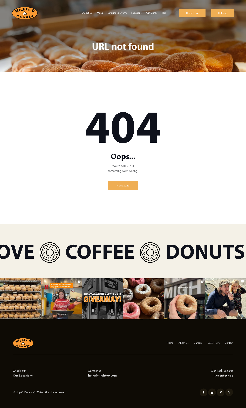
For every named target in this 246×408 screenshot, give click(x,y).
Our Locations (23, 375)
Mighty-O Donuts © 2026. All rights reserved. (40, 392)
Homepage (123, 185)
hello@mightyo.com (102, 375)
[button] (20, 298)
